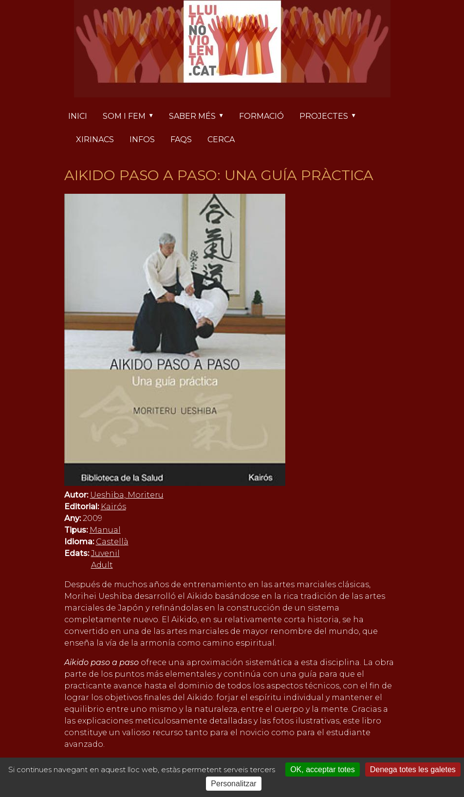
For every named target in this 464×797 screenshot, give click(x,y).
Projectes (331, 117)
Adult (102, 565)
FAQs (181, 139)
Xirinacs (95, 139)
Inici (77, 116)
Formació (261, 116)
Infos (142, 139)
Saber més (200, 117)
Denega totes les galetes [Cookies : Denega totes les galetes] (413, 769)
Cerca (221, 139)
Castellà (112, 541)
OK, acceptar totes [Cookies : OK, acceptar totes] (322, 769)
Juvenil (105, 553)
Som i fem (132, 117)
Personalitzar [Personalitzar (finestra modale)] (233, 783)
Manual (105, 530)
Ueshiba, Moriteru (127, 495)
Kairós (113, 506)
